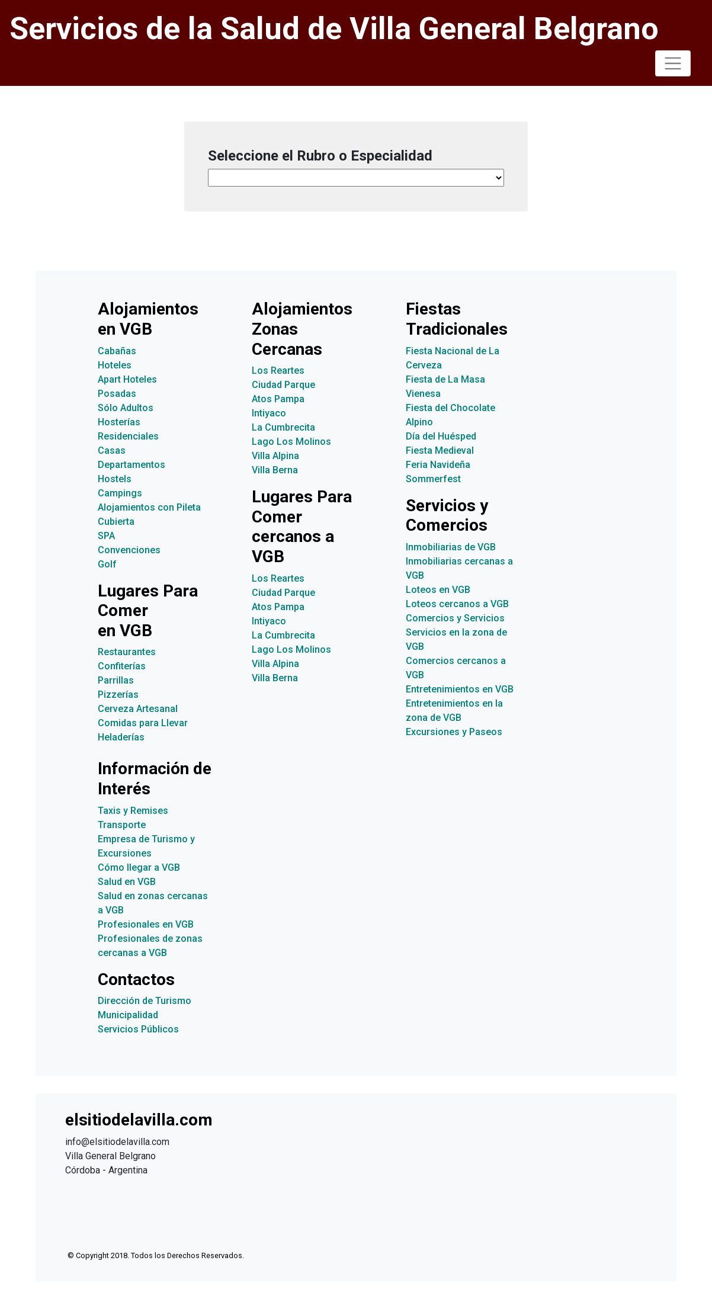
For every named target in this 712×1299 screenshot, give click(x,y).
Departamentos (131, 464)
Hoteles (115, 365)
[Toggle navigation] (673, 63)
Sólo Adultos (125, 407)
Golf (107, 564)
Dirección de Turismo (144, 1000)
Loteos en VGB (438, 589)
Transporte (122, 824)
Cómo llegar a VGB (139, 867)
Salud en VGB (127, 881)
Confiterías (122, 666)
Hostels (115, 479)
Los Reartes (278, 370)
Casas (112, 450)
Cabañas (117, 351)
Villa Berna (275, 470)
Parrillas (116, 680)
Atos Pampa (278, 399)
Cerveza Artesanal (138, 708)
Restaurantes (127, 651)
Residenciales (128, 436)
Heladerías (121, 737)
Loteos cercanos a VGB (457, 604)
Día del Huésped (441, 436)
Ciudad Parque (283, 384)
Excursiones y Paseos (454, 731)
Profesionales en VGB (146, 924)
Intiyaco (269, 413)
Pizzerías (118, 694)
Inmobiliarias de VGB (451, 547)
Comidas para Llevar (143, 723)
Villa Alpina (275, 455)
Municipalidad (128, 1015)
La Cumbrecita (283, 427)
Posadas (117, 393)
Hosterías (119, 422)
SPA (106, 535)
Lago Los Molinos (291, 441)
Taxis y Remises (133, 810)
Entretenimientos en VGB (460, 689)
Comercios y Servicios (455, 618)
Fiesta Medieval (440, 450)
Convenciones (129, 550)
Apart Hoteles (127, 379)
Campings (120, 493)
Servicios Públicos (138, 1029)
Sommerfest (433, 479)
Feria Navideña (438, 464)
